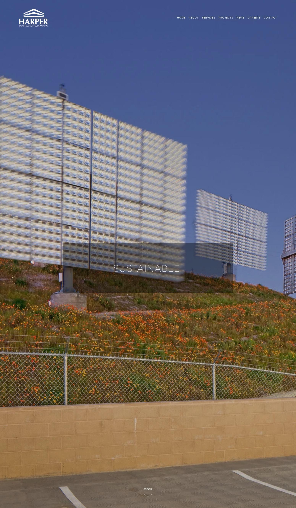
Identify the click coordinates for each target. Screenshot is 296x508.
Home (181, 17)
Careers (254, 17)
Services (208, 17)
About (194, 17)
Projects (226, 17)
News (240, 17)
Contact (270, 17)
